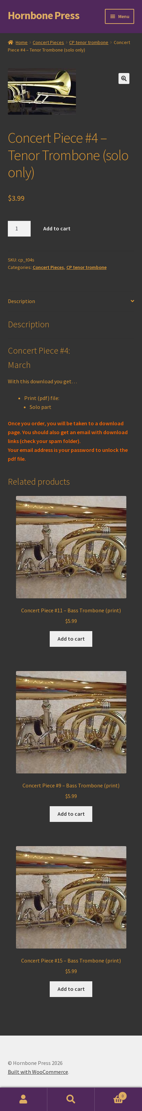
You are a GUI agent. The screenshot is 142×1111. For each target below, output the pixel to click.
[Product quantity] (19, 229)
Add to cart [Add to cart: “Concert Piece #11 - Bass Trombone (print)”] (71, 638)
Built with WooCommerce (38, 1071)
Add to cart (56, 228)
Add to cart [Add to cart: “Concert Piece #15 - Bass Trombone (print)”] (71, 988)
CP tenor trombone (88, 42)
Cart (111, 1094)
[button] (124, 78)
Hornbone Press (43, 15)
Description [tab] (21, 301)
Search (71, 1099)
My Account (23, 1099)
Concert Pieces (48, 42)
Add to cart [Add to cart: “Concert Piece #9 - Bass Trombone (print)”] (71, 813)
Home (22, 42)
